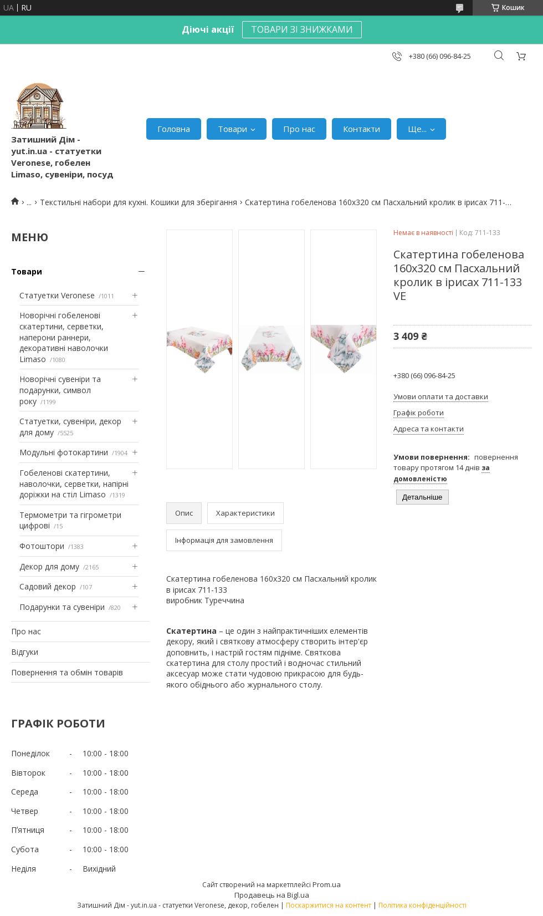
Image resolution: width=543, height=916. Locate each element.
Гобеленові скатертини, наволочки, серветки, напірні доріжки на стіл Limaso (74, 483)
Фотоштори (41, 546)
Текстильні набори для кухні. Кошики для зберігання (138, 202)
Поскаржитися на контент (328, 905)
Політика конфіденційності (422, 905)
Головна (173, 128)
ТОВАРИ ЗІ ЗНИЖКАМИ (302, 29)
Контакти (361, 128)
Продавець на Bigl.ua (271, 895)
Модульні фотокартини (63, 452)
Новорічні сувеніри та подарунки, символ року (60, 390)
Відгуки (24, 652)
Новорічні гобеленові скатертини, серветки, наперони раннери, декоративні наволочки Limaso (63, 337)
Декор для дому (49, 566)
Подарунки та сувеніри (62, 607)
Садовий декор (47, 586)
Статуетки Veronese (57, 295)
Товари (232, 128)
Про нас (299, 128)
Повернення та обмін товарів (67, 672)
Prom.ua (327, 884)
